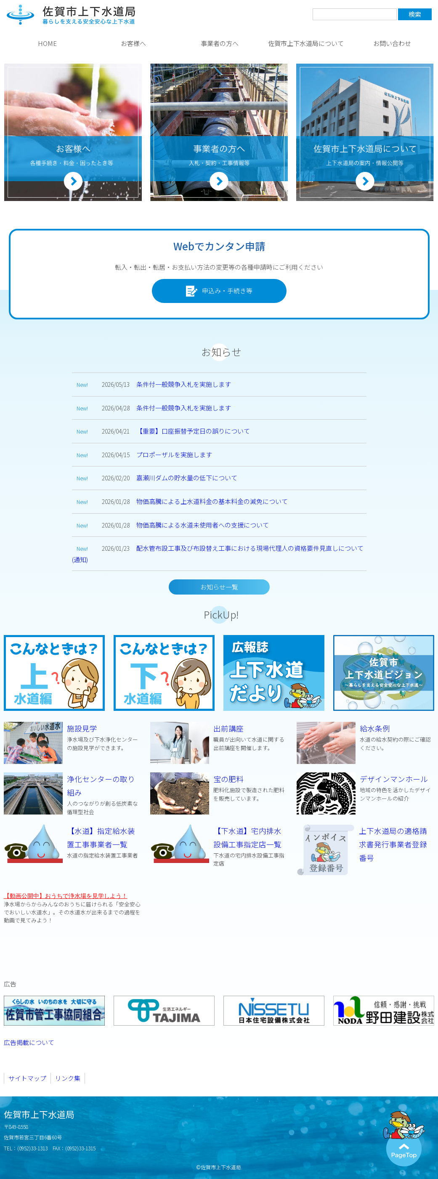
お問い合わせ (392, 43)
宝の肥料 (219, 788)
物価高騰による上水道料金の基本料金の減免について (212, 501)
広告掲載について (29, 1043)
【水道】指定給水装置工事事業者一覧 (73, 842)
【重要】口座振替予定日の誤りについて (193, 430)
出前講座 (219, 737)
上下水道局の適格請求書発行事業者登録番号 (394, 844)
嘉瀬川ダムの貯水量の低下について (186, 477)
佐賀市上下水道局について (306, 43)
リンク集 (67, 1078)
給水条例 (366, 737)
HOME (47, 43)
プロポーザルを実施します (174, 454)
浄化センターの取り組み (73, 794)
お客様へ (133, 43)
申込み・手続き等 (219, 291)
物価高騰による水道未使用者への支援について (202, 524)
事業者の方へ (220, 43)
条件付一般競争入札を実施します (183, 384)
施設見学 (73, 737)
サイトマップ (27, 1078)
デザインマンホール (366, 788)
